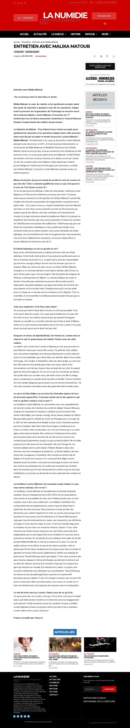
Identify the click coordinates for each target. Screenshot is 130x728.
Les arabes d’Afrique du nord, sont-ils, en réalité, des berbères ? (99, 133)
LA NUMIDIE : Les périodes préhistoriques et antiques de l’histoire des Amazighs (100, 152)
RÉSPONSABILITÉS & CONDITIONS (99, 701)
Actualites (26, 42)
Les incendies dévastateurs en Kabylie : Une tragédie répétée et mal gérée (64, 657)
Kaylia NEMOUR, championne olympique (96, 657)
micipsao (42, 56)
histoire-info (91, 130)
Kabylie (89, 112)
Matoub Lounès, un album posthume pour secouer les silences (98, 115)
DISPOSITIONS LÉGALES (94, 698)
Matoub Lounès (32, 51)
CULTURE (89, 166)
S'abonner (109, 689)
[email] (92, 689)
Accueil (17, 42)
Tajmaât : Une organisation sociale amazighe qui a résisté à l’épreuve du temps (100, 170)
